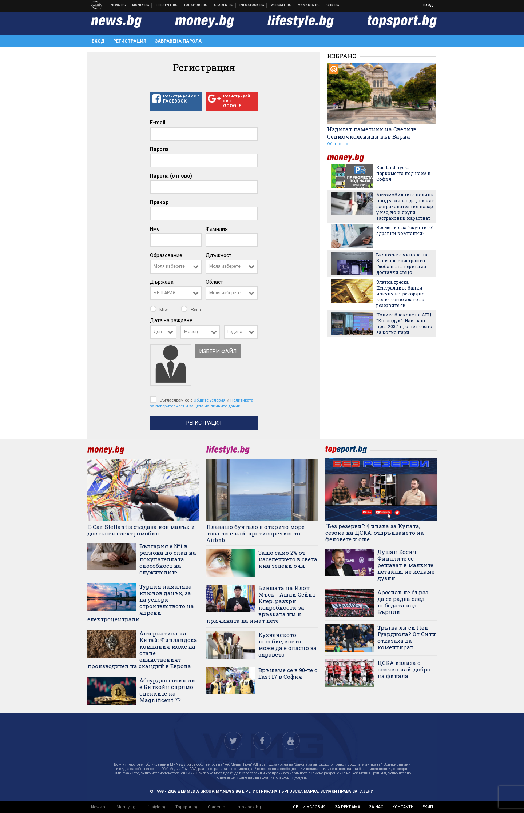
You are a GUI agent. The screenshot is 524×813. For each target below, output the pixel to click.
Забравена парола (178, 41)
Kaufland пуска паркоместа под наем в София (403, 173)
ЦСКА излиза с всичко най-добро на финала (403, 669)
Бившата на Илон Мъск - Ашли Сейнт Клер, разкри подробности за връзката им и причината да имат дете (260, 604)
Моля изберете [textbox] (169, 266)
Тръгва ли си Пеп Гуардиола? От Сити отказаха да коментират (406, 637)
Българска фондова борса (252, 5)
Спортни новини (196, 5)
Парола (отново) (171, 176)
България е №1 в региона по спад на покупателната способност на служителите (167, 559)
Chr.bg (332, 5)
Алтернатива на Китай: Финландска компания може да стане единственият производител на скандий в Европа (142, 649)
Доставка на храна (224, 5)
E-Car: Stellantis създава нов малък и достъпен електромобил (141, 530)
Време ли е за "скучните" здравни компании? (404, 230)
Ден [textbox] (158, 331)
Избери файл (218, 351)
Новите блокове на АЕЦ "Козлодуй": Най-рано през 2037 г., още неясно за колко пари (404, 323)
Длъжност (218, 255)
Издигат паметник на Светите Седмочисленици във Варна (371, 132)
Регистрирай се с (176, 99)
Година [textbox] (234, 331)
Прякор (159, 202)
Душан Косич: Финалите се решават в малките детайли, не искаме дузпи (405, 565)
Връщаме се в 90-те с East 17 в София (287, 673)
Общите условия (210, 400)
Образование (166, 255)
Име (155, 229)
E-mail (158, 122)
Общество (337, 144)
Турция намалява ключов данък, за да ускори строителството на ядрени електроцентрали (140, 602)
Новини (118, 5)
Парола (159, 149)
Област (214, 282)
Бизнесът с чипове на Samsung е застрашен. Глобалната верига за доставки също (401, 263)
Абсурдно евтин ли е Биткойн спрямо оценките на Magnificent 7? (167, 690)
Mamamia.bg (308, 5)
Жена (191, 309)
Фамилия (217, 229)
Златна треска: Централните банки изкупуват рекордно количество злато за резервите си (400, 293)
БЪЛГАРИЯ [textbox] (164, 292)
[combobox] (176, 267)
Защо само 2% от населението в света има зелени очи (287, 559)
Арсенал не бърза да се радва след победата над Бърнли (403, 602)
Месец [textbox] (191, 331)
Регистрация (129, 41)
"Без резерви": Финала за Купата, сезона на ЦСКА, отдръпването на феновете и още (374, 532)
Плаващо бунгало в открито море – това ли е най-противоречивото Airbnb (258, 533)
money (350, 158)
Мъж (160, 309)
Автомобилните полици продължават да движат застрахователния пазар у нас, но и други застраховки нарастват (405, 206)
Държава (162, 282)
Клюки (167, 5)
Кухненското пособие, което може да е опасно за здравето (287, 644)
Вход (428, 5)
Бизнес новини (141, 5)
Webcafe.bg (281, 5)
